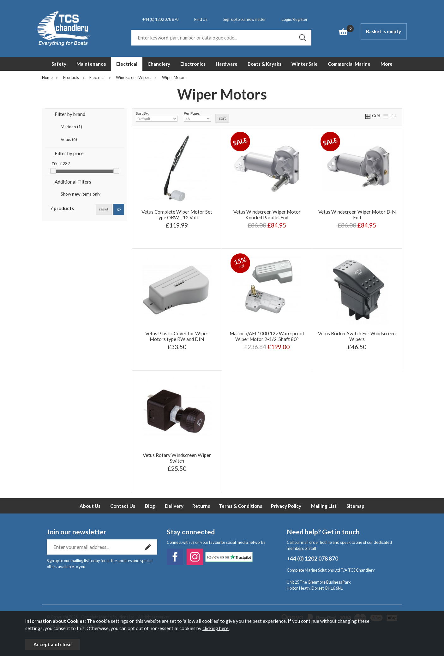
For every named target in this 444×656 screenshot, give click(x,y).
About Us (90, 506)
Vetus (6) (69, 139)
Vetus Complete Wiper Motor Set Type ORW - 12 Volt (176, 214)
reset (103, 209)
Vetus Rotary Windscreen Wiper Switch (177, 458)
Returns (201, 506)
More (387, 64)
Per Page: (197, 116)
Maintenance (91, 64)
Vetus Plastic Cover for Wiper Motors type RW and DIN (176, 336)
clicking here (215, 628)
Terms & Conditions (240, 506)
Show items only (80, 194)
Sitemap (355, 506)
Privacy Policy (286, 506)
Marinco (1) (71, 126)
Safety (58, 64)
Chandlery (158, 64)
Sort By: (156, 116)
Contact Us (122, 506)
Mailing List (324, 506)
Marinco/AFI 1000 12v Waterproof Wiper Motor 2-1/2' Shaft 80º (267, 336)
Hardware (226, 64)
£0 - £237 (60, 163)
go (119, 209)
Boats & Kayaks (264, 64)
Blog (150, 506)
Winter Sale (304, 64)
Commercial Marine (349, 64)
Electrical (126, 64)
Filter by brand (70, 114)
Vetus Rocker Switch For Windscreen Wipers (357, 336)
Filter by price (69, 153)
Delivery (174, 506)
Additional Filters (73, 182)
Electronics (193, 64)
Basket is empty (383, 31)
